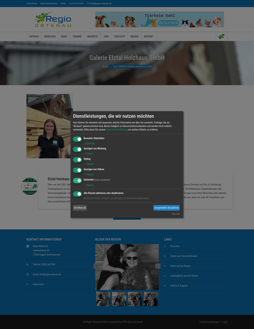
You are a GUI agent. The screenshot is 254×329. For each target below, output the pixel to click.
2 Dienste (89, 143)
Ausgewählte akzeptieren (166, 207)
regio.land (176, 214)
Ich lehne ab (80, 207)
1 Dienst (88, 153)
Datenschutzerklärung (116, 129)
